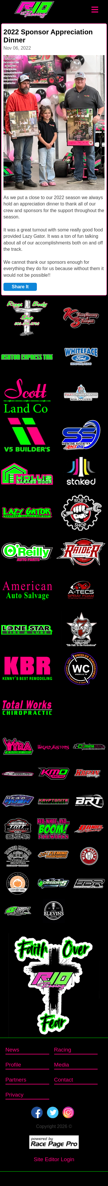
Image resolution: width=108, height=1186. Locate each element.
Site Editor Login (54, 1159)
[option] (54, 122)
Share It (20, 286)
